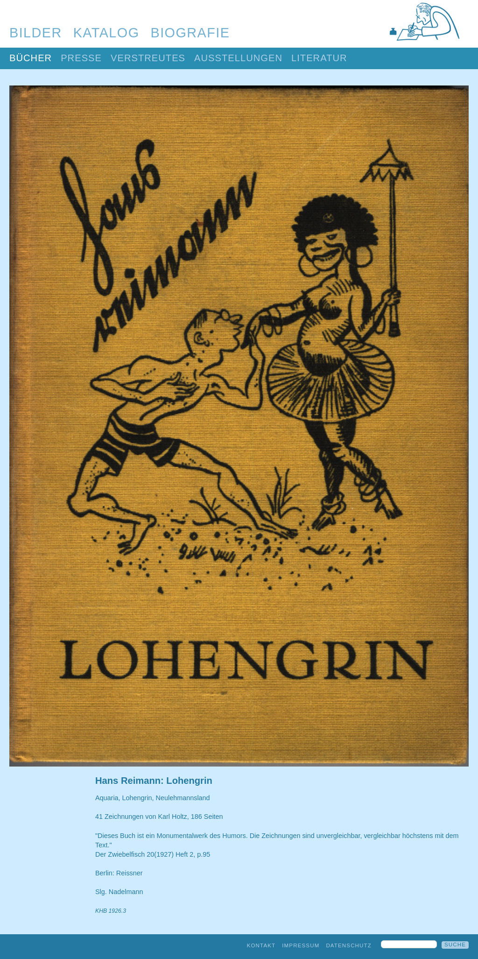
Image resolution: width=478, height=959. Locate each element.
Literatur (319, 58)
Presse (81, 58)
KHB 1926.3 (110, 911)
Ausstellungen (238, 58)
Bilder (35, 32)
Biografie (190, 32)
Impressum (300, 945)
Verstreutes (148, 58)
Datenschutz (349, 945)
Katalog (106, 32)
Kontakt (261, 945)
